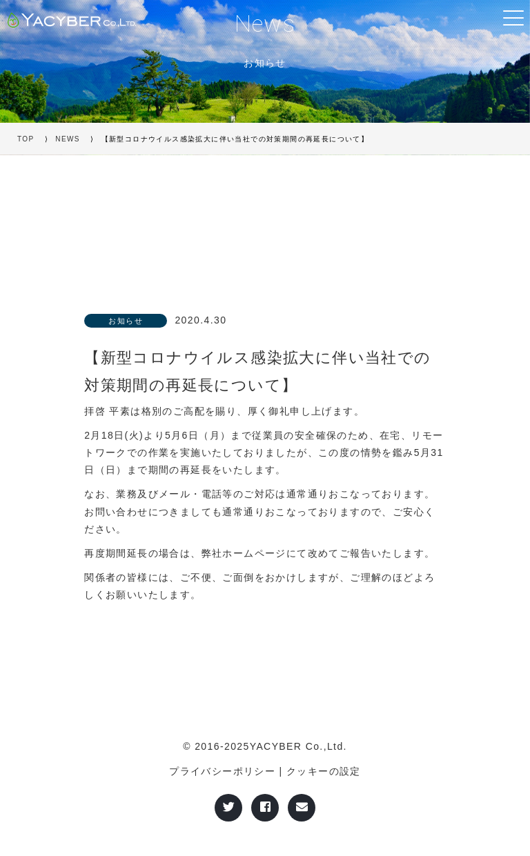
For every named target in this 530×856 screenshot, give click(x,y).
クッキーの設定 (323, 771)
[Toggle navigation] (512, 17)
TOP (26, 139)
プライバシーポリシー (222, 771)
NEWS (67, 139)
